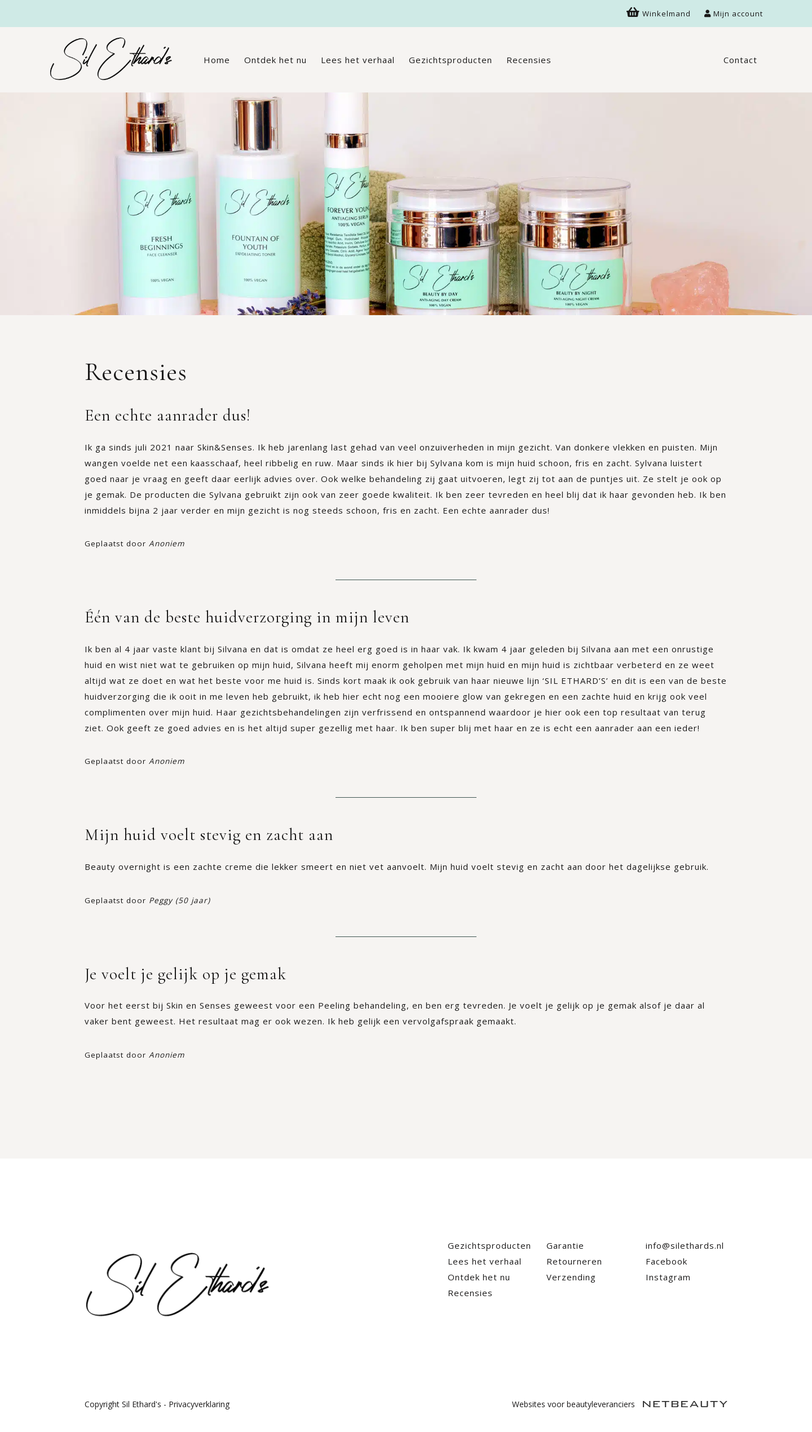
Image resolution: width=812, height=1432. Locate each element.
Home (217, 59)
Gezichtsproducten (450, 59)
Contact (740, 59)
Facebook (666, 1261)
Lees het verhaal (358, 59)
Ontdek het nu (275, 59)
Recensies (528, 59)
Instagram (668, 1277)
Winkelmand (658, 13)
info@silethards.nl (685, 1245)
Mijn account (733, 13)
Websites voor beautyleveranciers (619, 1404)
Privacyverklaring (199, 1404)
